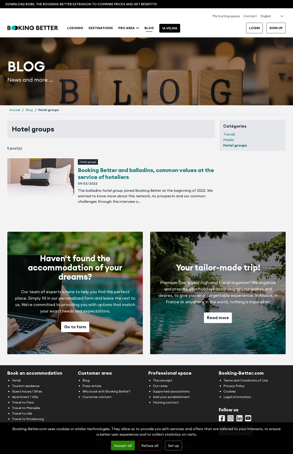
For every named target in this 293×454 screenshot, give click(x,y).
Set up (173, 445)
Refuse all (149, 445)
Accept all (123, 445)
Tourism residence (25, 386)
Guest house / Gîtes (27, 391)
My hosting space (226, 16)
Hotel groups (88, 162)
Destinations (101, 28)
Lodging (75, 28)
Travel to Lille (22, 413)
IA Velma (169, 28)
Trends (229, 134)
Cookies (229, 391)
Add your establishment (171, 397)
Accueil (14, 110)
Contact (250, 16)
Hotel (16, 380)
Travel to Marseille (26, 408)
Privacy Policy (234, 386)
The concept (162, 380)
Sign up (276, 28)
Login (254, 28)
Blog (149, 28)
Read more (218, 317)
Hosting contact (166, 402)
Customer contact (96, 397)
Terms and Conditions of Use (245, 380)
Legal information (237, 397)
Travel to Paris (23, 402)
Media (228, 139)
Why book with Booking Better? (106, 391)
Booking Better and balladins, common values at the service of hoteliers (146, 173)
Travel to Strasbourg (28, 419)
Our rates (160, 386)
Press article (91, 386)
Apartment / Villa (25, 397)
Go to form (75, 326)
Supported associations (171, 391)
